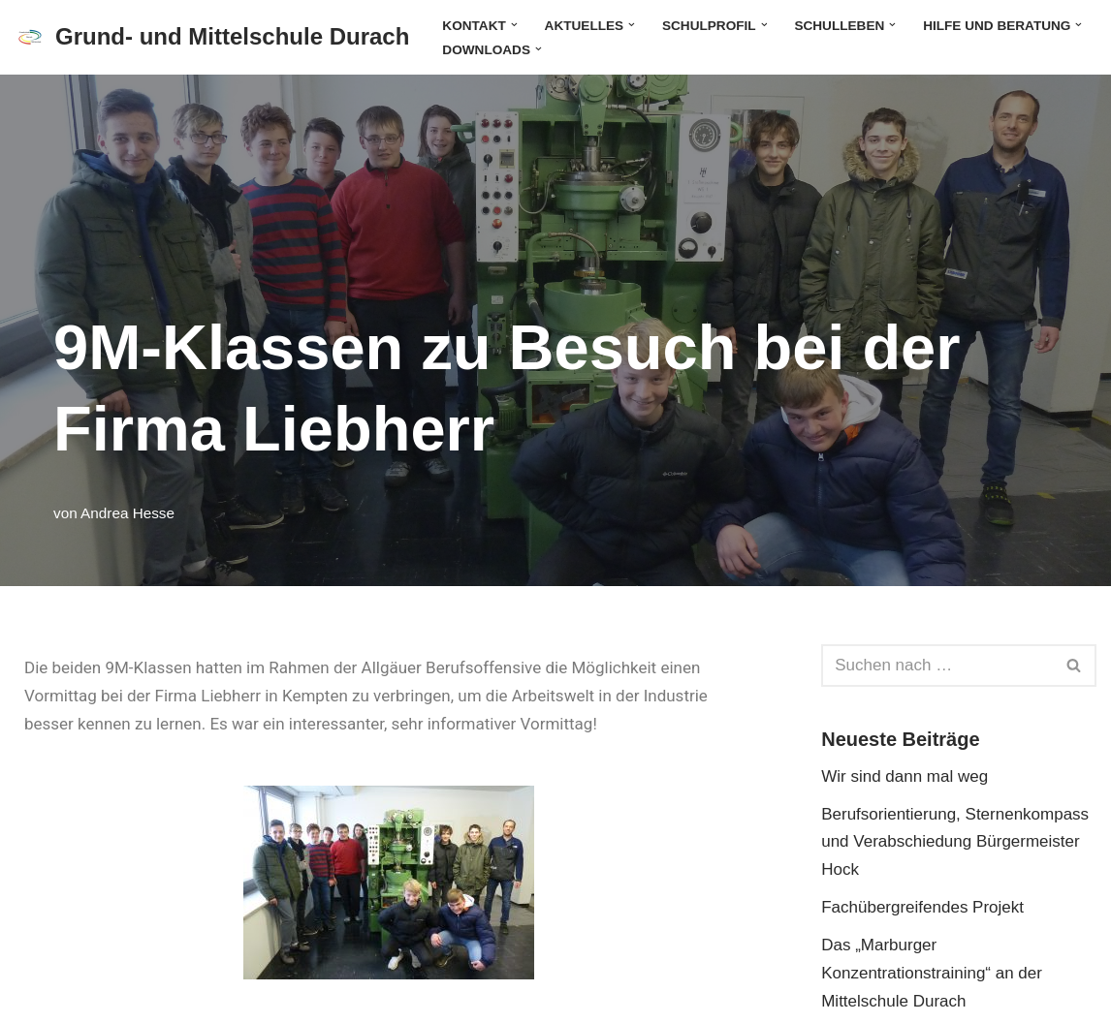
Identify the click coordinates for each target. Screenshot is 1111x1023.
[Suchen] (937, 665)
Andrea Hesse (127, 513)
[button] (514, 24)
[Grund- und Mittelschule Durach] (212, 37)
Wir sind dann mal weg (904, 776)
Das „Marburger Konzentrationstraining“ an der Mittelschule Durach (931, 973)
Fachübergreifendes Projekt (922, 907)
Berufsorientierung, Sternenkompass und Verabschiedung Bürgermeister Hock (955, 842)
